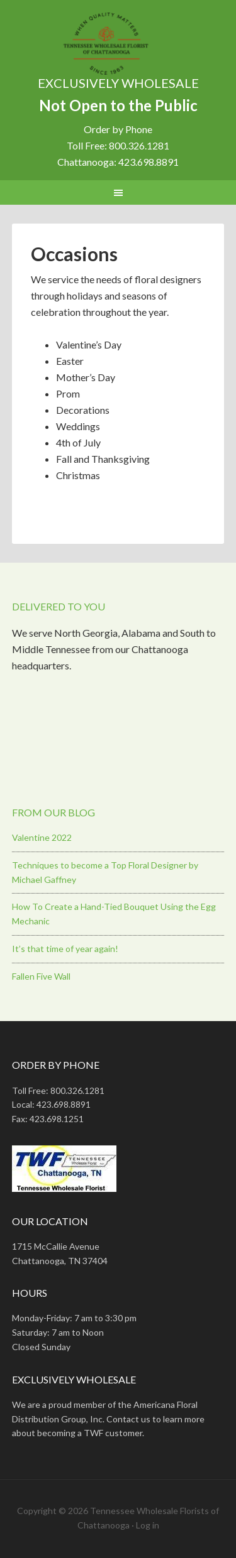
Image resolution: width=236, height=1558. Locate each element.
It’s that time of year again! (65, 948)
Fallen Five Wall (41, 976)
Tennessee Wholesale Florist (118, 44)
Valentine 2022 (42, 837)
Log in (147, 1525)
